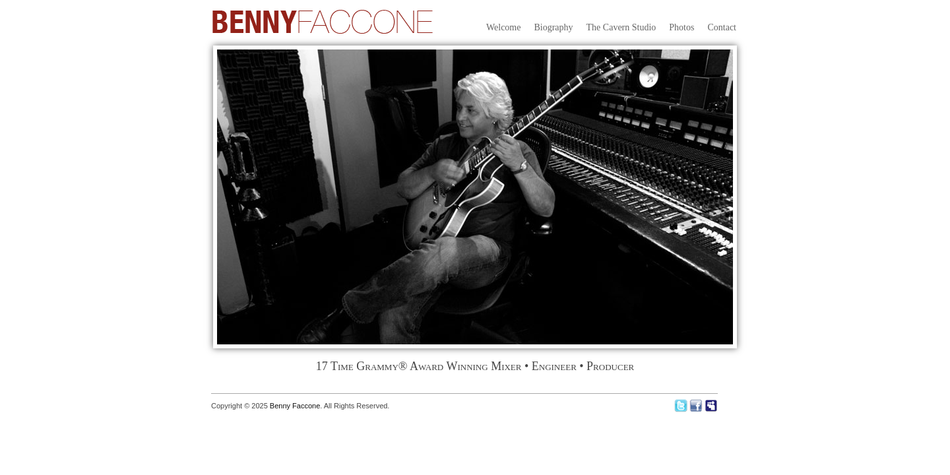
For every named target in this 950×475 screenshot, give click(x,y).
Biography (553, 27)
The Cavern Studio (621, 27)
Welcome (503, 27)
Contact (721, 27)
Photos (681, 27)
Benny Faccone (295, 406)
